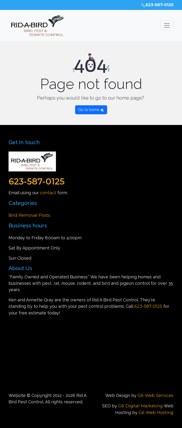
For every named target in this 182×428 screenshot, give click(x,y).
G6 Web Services (155, 395)
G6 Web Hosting (156, 412)
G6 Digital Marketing (140, 406)
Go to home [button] (91, 109)
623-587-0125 (157, 4)
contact (48, 192)
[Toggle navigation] (166, 25)
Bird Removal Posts (29, 215)
